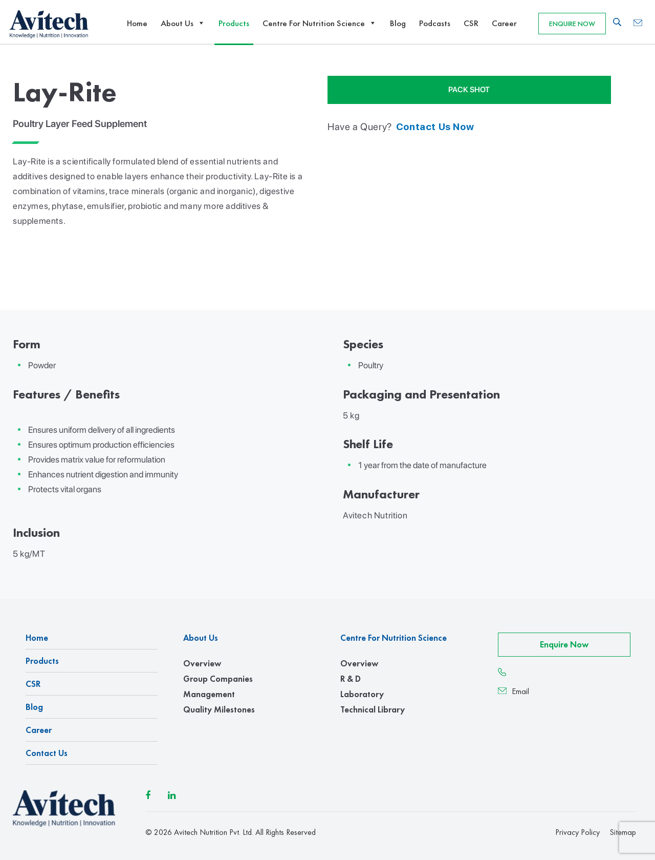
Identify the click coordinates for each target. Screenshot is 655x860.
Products (234, 23)
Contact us (47, 753)
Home (137, 23)
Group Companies (218, 678)
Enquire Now (572, 23)
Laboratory (362, 694)
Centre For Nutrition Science (320, 23)
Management (209, 694)
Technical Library (372, 709)
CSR (471, 23)
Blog (398, 23)
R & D (350, 678)
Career (504, 23)
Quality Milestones (219, 709)
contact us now (435, 127)
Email (513, 691)
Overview (202, 663)
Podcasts (434, 23)
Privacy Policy (577, 832)
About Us (183, 23)
